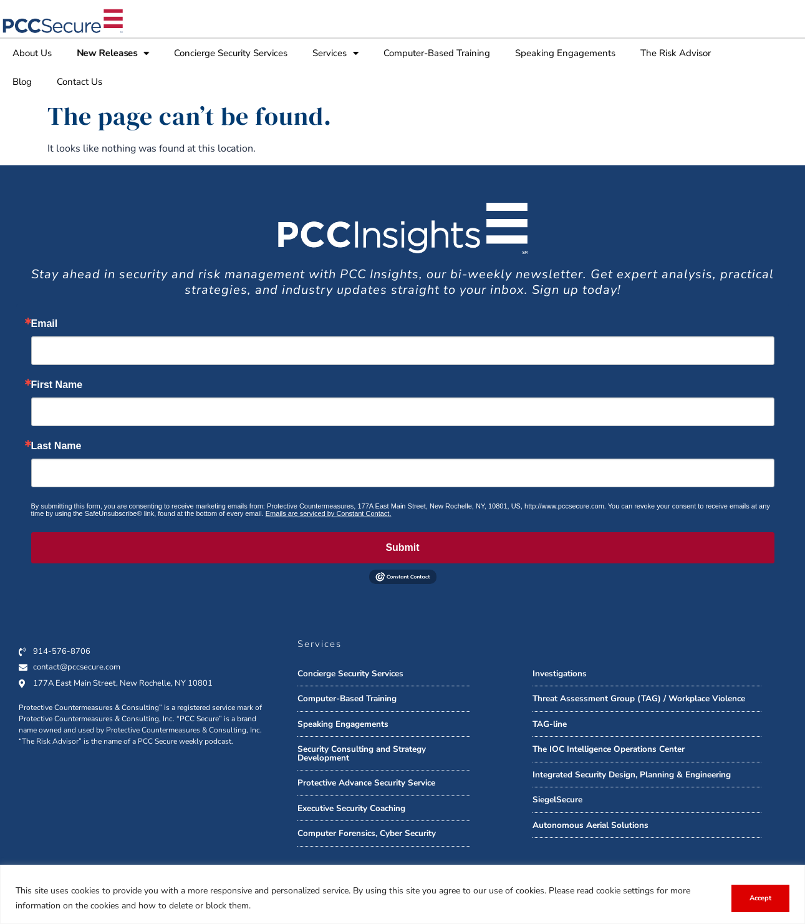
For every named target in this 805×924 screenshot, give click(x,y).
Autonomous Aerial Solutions (590, 825)
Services (335, 53)
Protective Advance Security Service (366, 783)
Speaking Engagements (565, 53)
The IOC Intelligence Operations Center (609, 749)
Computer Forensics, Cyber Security (366, 833)
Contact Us (79, 81)
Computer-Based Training (436, 53)
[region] (402, 894)
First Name (57, 385)
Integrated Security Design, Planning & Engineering (632, 775)
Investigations (560, 673)
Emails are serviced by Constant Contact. (329, 513)
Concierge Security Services (230, 53)
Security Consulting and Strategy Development (361, 753)
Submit (402, 547)
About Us (32, 53)
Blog (22, 81)
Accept (760, 898)
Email (44, 324)
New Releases (113, 53)
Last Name (56, 446)
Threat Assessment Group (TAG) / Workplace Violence (639, 698)
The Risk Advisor (675, 53)
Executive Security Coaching (351, 808)
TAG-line (550, 724)
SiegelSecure (557, 799)
